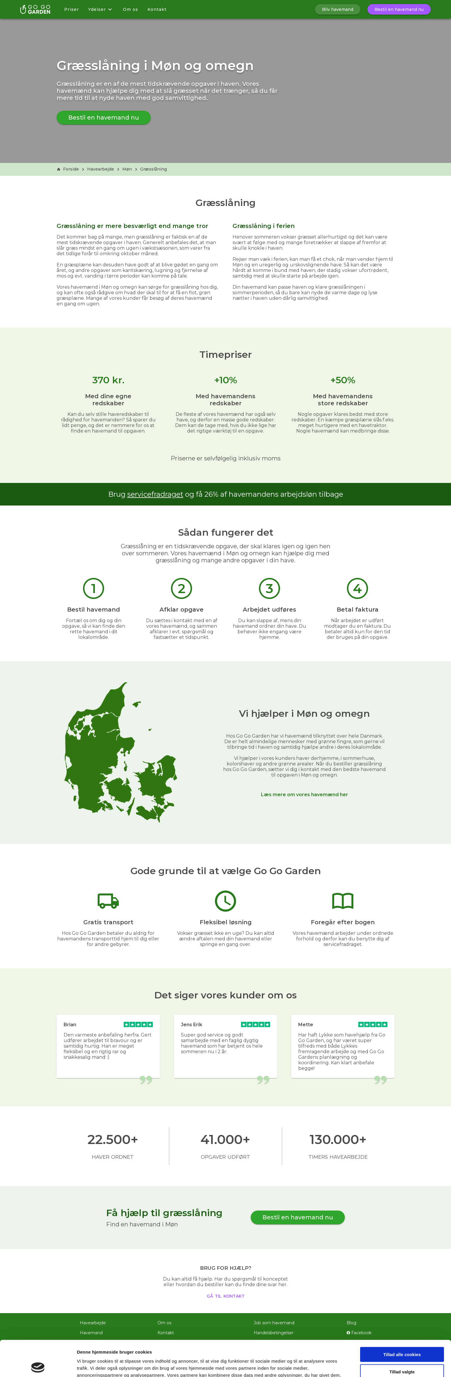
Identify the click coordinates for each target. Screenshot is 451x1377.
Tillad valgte (402, 1335)
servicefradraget (155, 494)
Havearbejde (100, 169)
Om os (130, 9)
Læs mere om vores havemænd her (304, 794)
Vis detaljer (305, 1365)
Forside (68, 169)
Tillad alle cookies (402, 1318)
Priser (71, 9)
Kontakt (157, 9)
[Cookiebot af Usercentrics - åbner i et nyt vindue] (38, 1365)
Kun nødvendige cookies (402, 1352)
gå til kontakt (226, 1295)
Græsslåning (153, 169)
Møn (127, 169)
